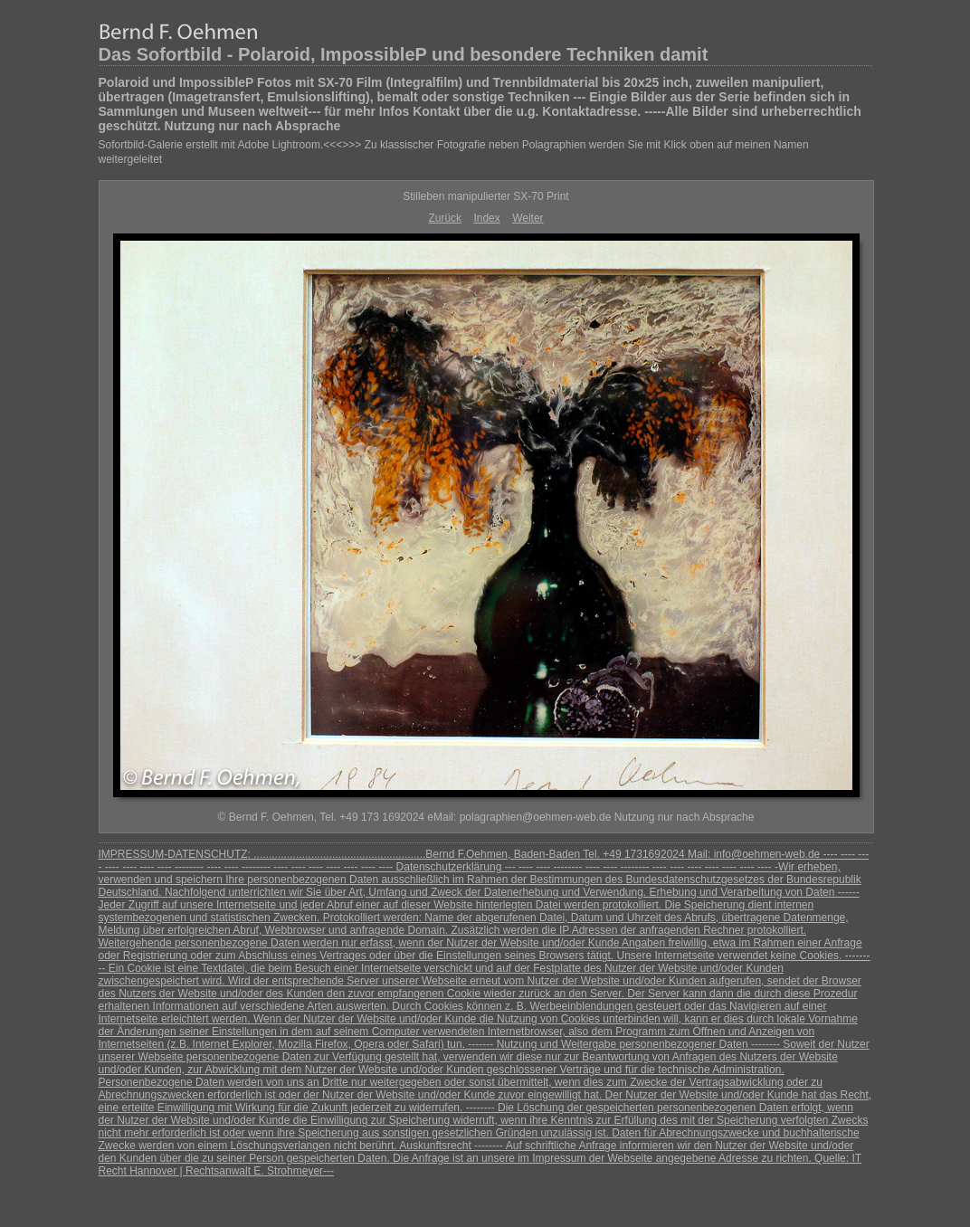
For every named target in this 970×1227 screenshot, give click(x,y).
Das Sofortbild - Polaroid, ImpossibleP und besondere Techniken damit (403, 54)
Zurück (444, 218)
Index (486, 218)
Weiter (527, 218)
